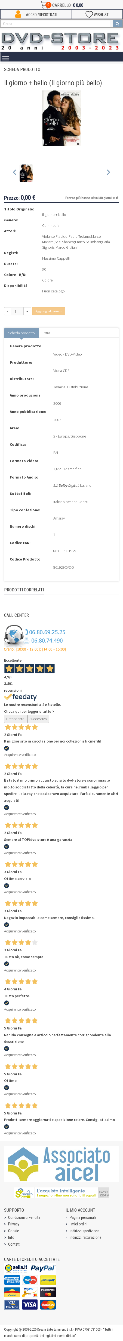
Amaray (59, 518)
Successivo (38, 718)
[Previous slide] (15, 173)
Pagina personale (83, 1217)
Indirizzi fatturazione (86, 1237)
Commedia (50, 225)
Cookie (13, 1231)
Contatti (14, 1244)
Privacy (13, 1224)
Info (11, 1237)
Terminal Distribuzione (70, 387)
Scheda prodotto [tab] (21, 332)
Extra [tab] (46, 332)
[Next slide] (108, 173)
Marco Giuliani (67, 247)
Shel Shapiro (64, 241)
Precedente (15, 718)
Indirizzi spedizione (85, 1231)
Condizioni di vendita (24, 1217)
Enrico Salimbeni (88, 241)
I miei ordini (78, 1224)
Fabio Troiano (79, 236)
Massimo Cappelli (56, 258)
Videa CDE (61, 370)
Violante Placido (54, 236)
